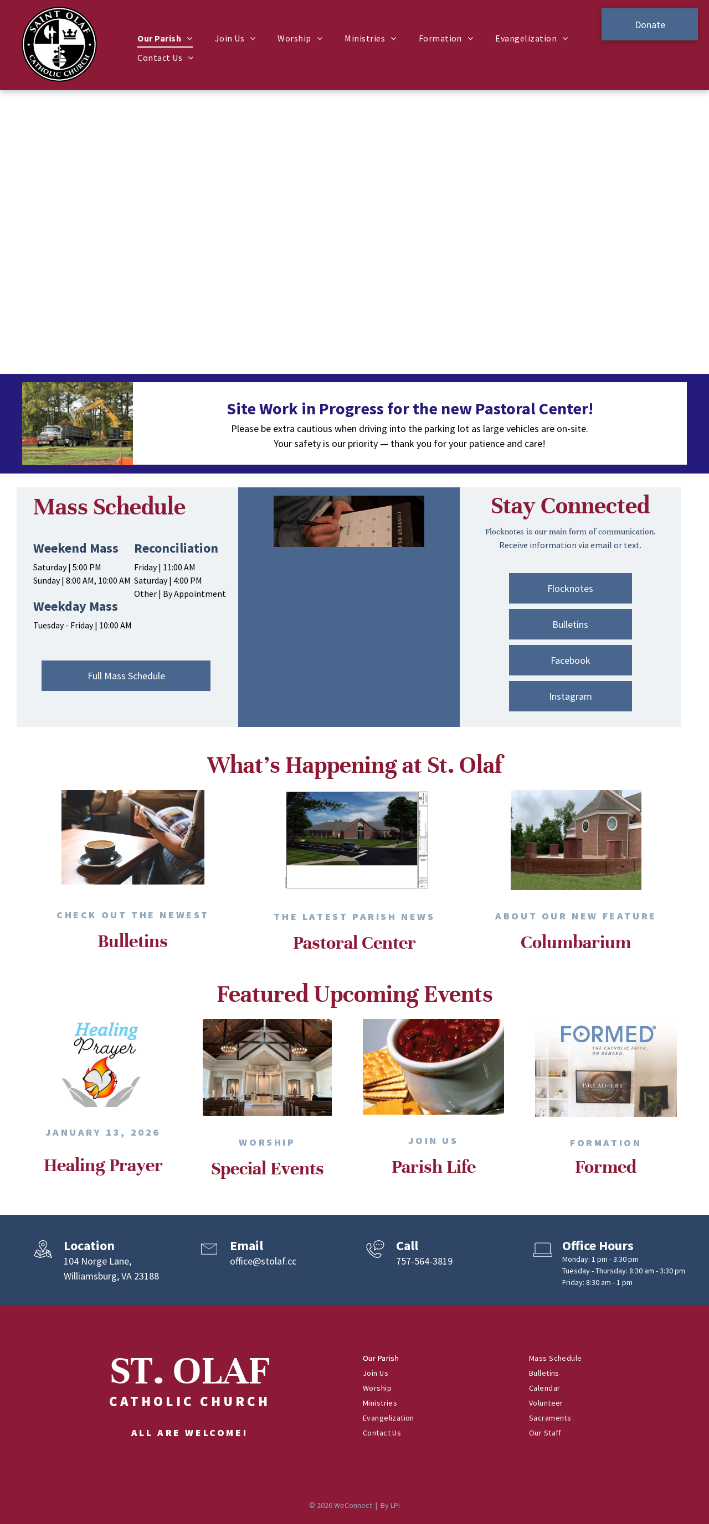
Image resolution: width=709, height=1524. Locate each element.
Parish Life (434, 1167)
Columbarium (576, 942)
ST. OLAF (190, 1371)
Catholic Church (189, 1401)
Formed (605, 1167)
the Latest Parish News (354, 916)
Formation (605, 1142)
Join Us (433, 1140)
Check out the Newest (132, 914)
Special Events (267, 1168)
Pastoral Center (354, 943)
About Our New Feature (576, 915)
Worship (267, 1142)
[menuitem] (164, 38)
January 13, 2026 (103, 1132)
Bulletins (132, 941)
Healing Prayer (103, 1165)
